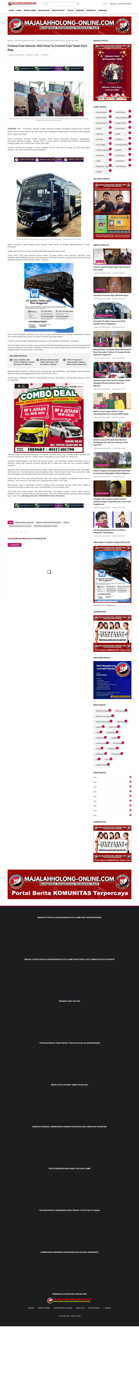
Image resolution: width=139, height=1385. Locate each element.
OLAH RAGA (123, 155)
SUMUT (98, 374)
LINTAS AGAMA (102, 725)
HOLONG (104, 138)
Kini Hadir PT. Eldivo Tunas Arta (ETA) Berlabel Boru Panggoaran (109, 322)
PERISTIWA (123, 160)
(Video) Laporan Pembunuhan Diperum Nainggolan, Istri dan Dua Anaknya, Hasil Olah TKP (110, 442)
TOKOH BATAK (101, 289)
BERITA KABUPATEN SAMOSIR (48, 522)
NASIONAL (102, 10)
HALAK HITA (123, 128)
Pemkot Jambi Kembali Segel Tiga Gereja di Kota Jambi (111, 268)
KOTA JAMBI (104, 144)
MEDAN (123, 149)
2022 (112, 778)
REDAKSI (113, 4)
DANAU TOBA (123, 122)
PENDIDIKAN (101, 735)
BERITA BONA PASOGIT (24, 522)
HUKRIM (123, 138)
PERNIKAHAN (117, 735)
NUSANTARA (119, 725)
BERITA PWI (122, 703)
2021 (112, 774)
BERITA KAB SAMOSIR (105, 698)
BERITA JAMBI (30, 10)
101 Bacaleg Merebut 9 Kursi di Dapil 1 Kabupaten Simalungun (109, 531)
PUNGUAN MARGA (102, 465)
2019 (112, 764)
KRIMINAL (116, 719)
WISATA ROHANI (103, 746)
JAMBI (99, 714)
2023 (112, 783)
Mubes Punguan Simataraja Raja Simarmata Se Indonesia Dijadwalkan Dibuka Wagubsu (111, 472)
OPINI (104, 160)
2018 (112, 759)
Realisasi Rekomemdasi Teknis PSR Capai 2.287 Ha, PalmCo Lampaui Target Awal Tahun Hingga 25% (50, 362)
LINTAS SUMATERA (104, 149)
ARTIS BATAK (123, 111)
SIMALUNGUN (100, 524)
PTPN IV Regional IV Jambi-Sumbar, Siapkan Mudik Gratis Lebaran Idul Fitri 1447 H (77, 362)
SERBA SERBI (100, 405)
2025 (112, 793)
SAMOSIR (80, 10)
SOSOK (104, 171)
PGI (98, 741)
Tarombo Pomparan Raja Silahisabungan (110, 295)
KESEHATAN (101, 719)
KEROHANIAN (113, 714)
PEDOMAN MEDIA (124, 4)
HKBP (18, 10)
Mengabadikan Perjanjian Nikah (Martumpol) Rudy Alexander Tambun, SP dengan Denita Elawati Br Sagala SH (112, 352)
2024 (112, 788)
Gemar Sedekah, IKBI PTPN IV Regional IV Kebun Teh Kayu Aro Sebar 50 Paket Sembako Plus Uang (24, 362)
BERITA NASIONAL (102, 493)
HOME (11, 10)
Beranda (10, 40)
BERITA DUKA (121, 692)
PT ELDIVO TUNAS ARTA (104, 315)
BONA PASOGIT (58, 10)
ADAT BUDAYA (104, 111)
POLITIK (109, 741)
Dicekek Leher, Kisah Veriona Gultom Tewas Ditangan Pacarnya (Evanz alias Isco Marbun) (112, 383)
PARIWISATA (113, 730)
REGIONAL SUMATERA (104, 165)
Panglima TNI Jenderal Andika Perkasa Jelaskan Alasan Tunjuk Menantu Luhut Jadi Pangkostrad (112, 501)
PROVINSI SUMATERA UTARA (25, 40)
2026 (112, 797)
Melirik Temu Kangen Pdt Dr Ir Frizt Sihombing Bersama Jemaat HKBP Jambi (110, 412)
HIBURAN (104, 133)
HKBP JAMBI (114, 708)
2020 (112, 769)
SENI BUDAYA (43, 10)
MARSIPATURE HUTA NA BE (20, 526)
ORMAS (99, 730)
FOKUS (70, 10)
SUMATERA (91, 10)
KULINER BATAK (123, 144)
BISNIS (66, 522)
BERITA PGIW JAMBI (123, 117)
